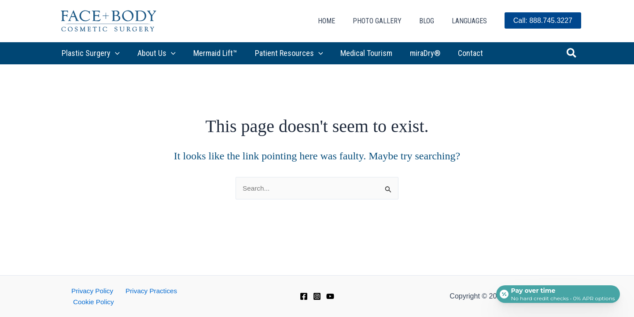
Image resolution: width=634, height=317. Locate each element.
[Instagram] (317, 302)
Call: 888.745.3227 (542, 20)
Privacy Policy (89, 301)
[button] (114, 53)
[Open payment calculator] (556, 291)
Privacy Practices (145, 301)
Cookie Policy (200, 301)
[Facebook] (304, 302)
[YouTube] (330, 302)
